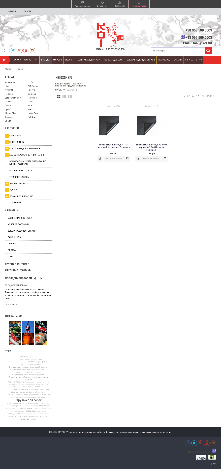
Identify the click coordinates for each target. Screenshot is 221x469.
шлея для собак (28, 419)
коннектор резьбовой (16, 406)
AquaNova (22, 357)
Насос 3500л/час (42, 384)
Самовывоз (164, 60)
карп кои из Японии (42, 403)
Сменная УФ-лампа (15, 394)
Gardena (32, 94)
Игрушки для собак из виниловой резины (28, 367)
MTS (30, 105)
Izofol (30, 82)
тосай (47, 414)
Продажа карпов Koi (16, 285)
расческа (37, 411)
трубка (11, 416)
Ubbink (8, 105)
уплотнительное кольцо (25, 416)
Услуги (11, 190)
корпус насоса (30, 406)
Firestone (32, 98)
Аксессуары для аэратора (18, 362)
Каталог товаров (26, 60)
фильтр (39, 416)
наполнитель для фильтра (16, 409)
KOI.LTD (31, 90)
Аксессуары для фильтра (38, 362)
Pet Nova (32, 117)
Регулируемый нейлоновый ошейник (23, 389)
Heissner (9, 94)
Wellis (31, 109)
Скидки (178, 60)
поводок (29, 411)
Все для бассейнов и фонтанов (24, 155)
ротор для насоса (15, 414)
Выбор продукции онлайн (141, 60)
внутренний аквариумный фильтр (32, 397)
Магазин (12, 11)
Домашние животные (19, 196)
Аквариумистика (16, 184)
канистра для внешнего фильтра (20, 403)
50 (197, 96)
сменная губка (28, 414)
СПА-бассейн (44, 389)
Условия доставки (113, 60)
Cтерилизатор (33, 357)
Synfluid (8, 109)
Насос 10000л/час (28, 384)
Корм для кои (14, 142)
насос (30, 408)
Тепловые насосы (19, 177)
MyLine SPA (10, 113)
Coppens (9, 117)
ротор (44, 411)
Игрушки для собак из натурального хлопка (28, 369)
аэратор (14, 397)
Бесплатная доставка (89, 60)
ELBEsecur (33, 86)
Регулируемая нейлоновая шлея (35, 387)
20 (188, 96)
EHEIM (8, 121)
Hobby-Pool (33, 113)
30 (193, 96)
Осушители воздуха (20, 171)
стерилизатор (39, 414)
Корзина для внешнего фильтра (37, 382)
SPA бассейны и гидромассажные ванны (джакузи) (27, 162)
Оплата (189, 60)
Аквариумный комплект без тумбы (28, 359)
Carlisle (8, 102)
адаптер (47, 394)
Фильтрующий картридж (33, 394)
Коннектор (20, 382)
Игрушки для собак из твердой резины (28, 375)
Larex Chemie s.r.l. (13, 98)
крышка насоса (42, 406)
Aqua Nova (10, 82)
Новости (27, 11)
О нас (199, 60)
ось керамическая (18, 411)
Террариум (15, 203)
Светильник (41, 392)
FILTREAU (9, 90)
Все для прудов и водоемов (23, 149)
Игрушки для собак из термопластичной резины (28, 378)
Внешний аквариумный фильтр (28, 364)
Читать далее (12, 304)
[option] (28, 294)
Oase (30, 102)
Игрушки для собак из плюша (28, 372)
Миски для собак (15, 384)
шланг (45, 416)
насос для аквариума (42, 409)
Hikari (7, 86)
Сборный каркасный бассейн (23, 392)
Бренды (45, 60)
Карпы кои (13, 136)
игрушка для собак (28, 400)
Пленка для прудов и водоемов (70, 86)
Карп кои (11, 382)
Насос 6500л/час (14, 387)
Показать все (207, 96)
